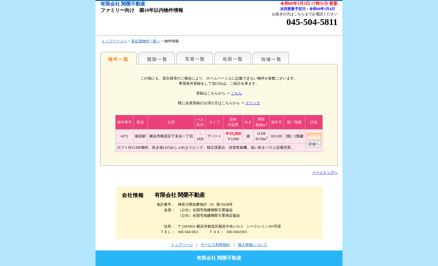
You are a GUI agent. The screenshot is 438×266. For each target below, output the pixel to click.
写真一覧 (194, 58)
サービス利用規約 (215, 245)
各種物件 (118, 58)
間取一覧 (156, 58)
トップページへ (114, 41)
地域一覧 (270, 58)
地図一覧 (232, 58)
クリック (252, 103)
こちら (236, 93)
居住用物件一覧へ (145, 41)
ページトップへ (325, 172)
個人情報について (252, 245)
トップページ (182, 245)
